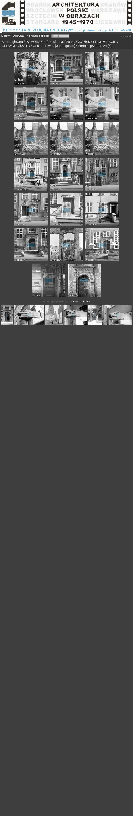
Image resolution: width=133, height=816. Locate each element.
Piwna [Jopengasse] (60, 46)
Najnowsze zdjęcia (38, 35)
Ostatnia (86, 301)
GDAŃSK (83, 42)
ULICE (38, 46)
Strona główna (12, 42)
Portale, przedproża (92, 46)
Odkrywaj (18, 35)
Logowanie (127, 36)
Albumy (6, 35)
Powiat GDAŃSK (60, 42)
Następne (75, 301)
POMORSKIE (36, 42)
